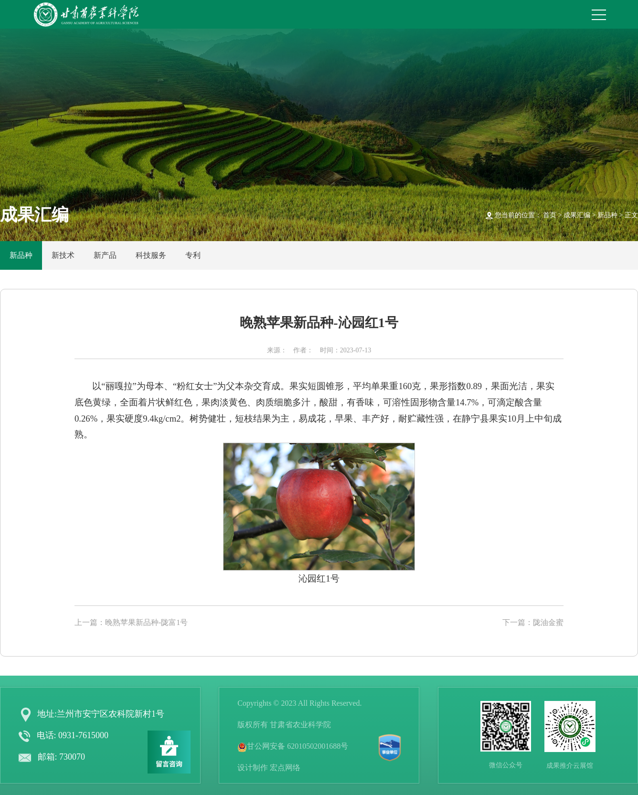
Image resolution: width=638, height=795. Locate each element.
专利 (193, 255)
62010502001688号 (317, 746)
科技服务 (151, 255)
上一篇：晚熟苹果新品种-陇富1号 (131, 622)
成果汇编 (577, 215)
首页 (549, 215)
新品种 (607, 215)
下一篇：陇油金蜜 (533, 622)
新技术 (63, 255)
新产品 (105, 255)
